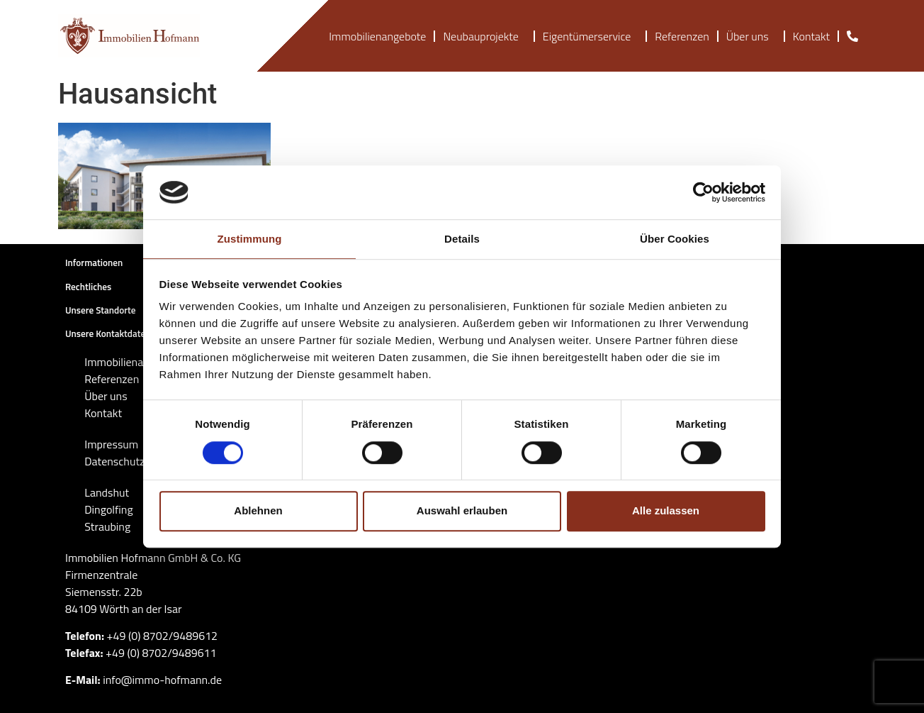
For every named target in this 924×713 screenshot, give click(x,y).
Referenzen (682, 36)
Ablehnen (258, 510)
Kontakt (811, 36)
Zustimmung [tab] (250, 239)
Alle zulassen (665, 510)
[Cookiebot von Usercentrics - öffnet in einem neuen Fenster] (703, 192)
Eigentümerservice (590, 36)
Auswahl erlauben (462, 510)
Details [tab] (462, 239)
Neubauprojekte (484, 36)
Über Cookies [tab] (674, 239)
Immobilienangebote (377, 36)
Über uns (751, 36)
